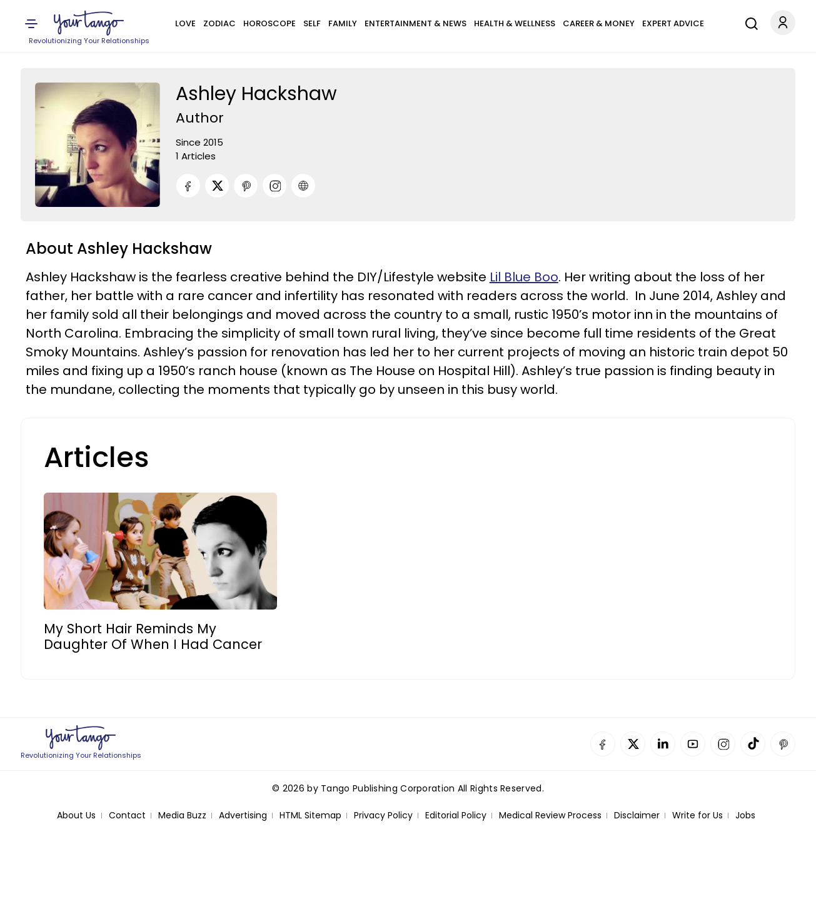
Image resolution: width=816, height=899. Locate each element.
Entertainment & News (415, 23)
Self (312, 23)
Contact (127, 815)
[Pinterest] (245, 185)
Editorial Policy (455, 815)
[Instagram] (274, 185)
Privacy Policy (383, 815)
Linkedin (662, 743)
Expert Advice (673, 23)
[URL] (303, 185)
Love (185, 23)
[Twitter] (216, 185)
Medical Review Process (550, 815)
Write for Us (697, 815)
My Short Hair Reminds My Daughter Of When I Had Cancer (153, 636)
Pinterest (782, 743)
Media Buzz (182, 815)
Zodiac (219, 23)
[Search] (748, 22)
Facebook (602, 743)
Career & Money (599, 23)
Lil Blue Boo (524, 277)
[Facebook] (188, 185)
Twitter (632, 743)
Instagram (722, 743)
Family (342, 23)
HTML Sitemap (310, 815)
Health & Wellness (514, 23)
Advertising (243, 815)
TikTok (752, 743)
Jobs (745, 815)
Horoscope (269, 23)
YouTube (692, 743)
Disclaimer (637, 815)
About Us (76, 815)
